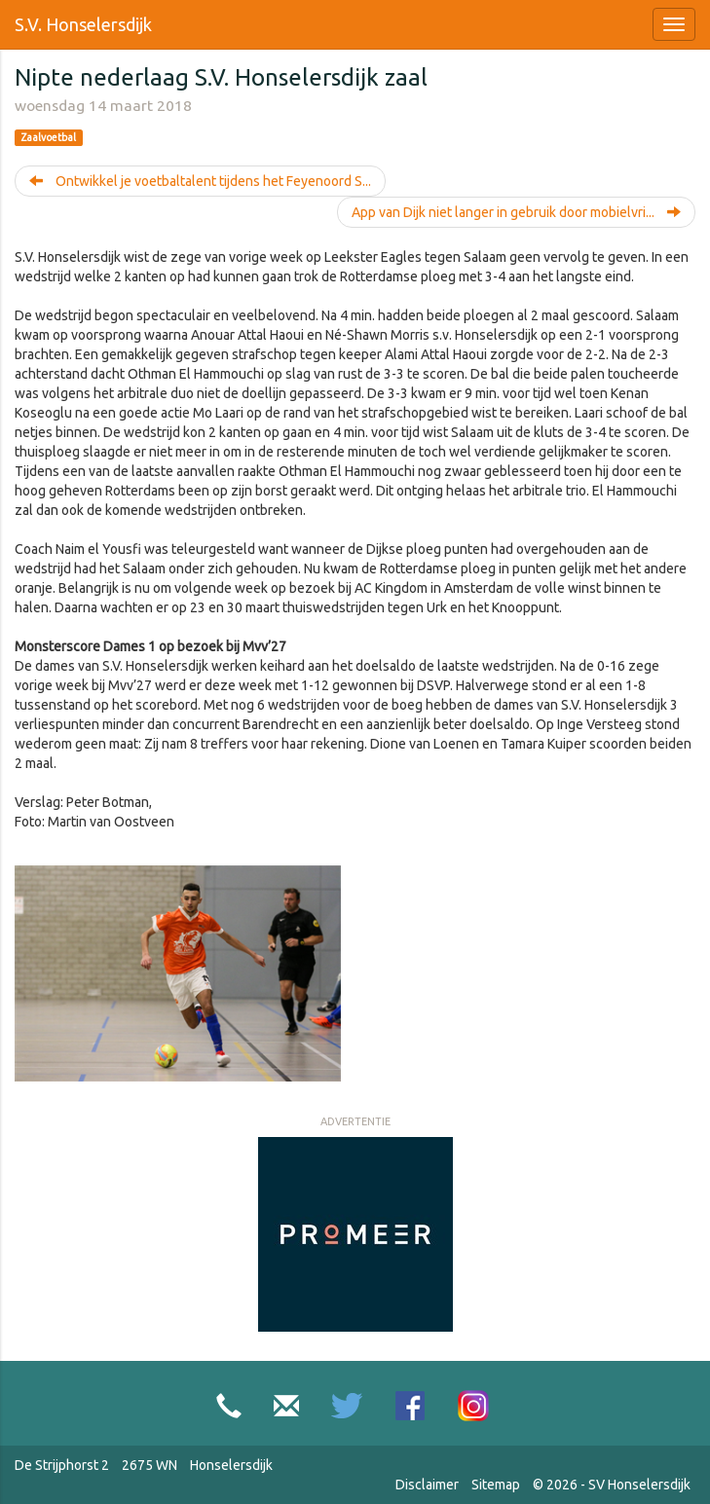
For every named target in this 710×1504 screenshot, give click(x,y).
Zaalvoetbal (48, 137)
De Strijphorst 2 (62, 1465)
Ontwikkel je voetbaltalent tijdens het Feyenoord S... (200, 181)
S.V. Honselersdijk (83, 24)
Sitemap (495, 1484)
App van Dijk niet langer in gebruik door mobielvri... (516, 212)
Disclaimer (427, 1484)
